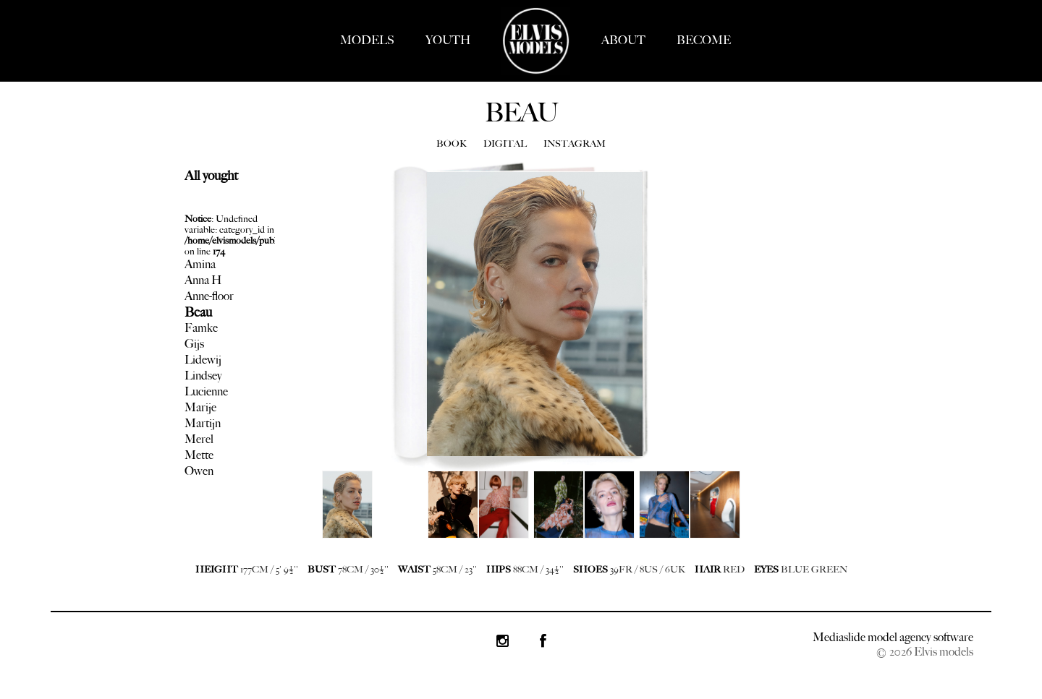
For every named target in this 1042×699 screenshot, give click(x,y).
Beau (198, 312)
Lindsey (203, 375)
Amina (200, 264)
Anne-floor (209, 296)
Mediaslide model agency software (893, 637)
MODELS (367, 40)
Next (329, 515)
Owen (199, 471)
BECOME (704, 40)
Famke (201, 328)
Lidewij (203, 359)
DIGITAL (505, 143)
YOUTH (447, 40)
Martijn (203, 423)
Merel (199, 439)
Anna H (203, 280)
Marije (200, 407)
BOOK (451, 143)
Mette (199, 455)
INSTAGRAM (574, 143)
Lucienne (206, 391)
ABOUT (623, 40)
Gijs (194, 344)
